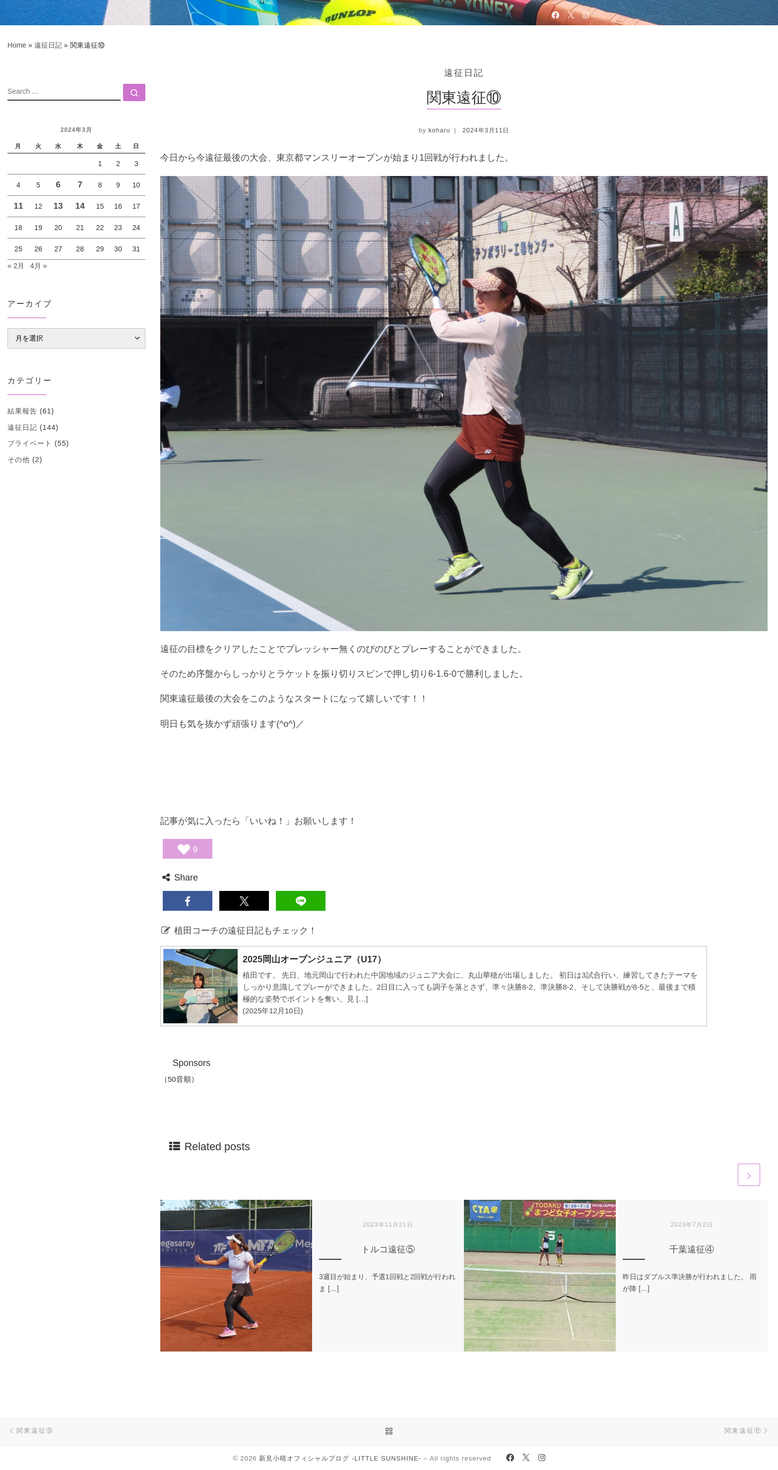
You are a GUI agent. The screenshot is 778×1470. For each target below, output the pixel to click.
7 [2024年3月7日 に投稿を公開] (79, 184)
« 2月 (15, 266)
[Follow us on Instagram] (586, 15)
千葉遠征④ (691, 1249)
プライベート (29, 443)
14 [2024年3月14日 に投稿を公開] (80, 206)
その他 (18, 460)
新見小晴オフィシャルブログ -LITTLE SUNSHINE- (340, 1458)
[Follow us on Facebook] (555, 15)
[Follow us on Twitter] (571, 15)
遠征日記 (48, 45)
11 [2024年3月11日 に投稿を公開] (18, 206)
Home (16, 45)
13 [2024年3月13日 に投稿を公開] (58, 206)
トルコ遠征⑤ (388, 1249)
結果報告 (22, 411)
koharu (439, 130)
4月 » (38, 266)
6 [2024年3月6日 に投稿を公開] (58, 184)
